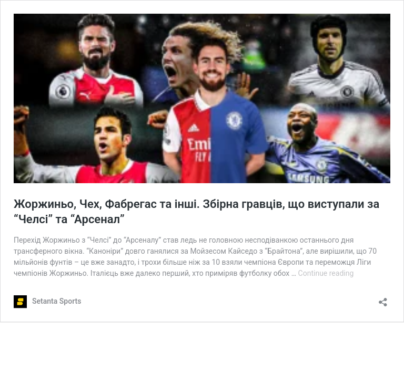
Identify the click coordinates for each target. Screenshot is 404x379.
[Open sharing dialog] (383, 299)
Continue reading (326, 273)
